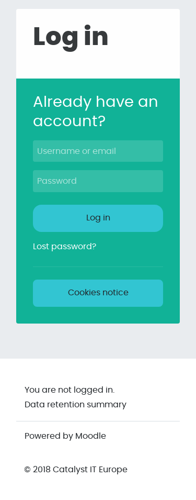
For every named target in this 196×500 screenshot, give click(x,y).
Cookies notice (98, 292)
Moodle (90, 436)
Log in (98, 218)
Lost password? (64, 246)
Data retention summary (75, 405)
